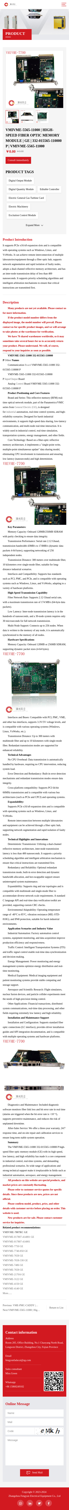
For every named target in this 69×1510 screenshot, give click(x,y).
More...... (7, 1293)
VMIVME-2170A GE (14, 1274)
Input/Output (11, 379)
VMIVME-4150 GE (13, 1284)
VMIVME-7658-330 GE (15, 1260)
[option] (34, 79)
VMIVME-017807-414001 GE (18, 1237)
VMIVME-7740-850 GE (15, 1251)
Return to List (56, 1307)
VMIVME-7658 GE (13, 1255)
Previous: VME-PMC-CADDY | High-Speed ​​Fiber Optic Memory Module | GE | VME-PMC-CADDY (21, 1306)
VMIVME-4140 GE (13, 1288)
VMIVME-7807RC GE (15, 1232)
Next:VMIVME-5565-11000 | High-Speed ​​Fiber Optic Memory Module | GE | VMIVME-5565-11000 (21, 1310)
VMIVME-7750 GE (13, 1246)
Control (20, 383)
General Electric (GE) (26, 407)
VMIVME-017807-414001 (16, 1241)
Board (28, 365)
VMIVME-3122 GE (13, 1279)
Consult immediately (18, 160)
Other (8, 360)
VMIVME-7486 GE (13, 1265)
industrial (11, 412)
